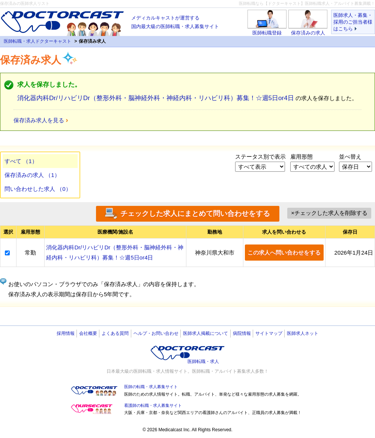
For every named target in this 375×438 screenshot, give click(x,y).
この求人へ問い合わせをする (284, 252)
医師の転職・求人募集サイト (151, 386)
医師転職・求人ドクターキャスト (37, 41)
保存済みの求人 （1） (32, 175)
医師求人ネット (302, 333)
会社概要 (88, 333)
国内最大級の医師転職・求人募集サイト (175, 21)
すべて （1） (21, 161)
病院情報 (242, 333)
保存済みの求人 (308, 33)
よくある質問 (115, 333)
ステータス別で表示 (260, 156)
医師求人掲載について (205, 333)
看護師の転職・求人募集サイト (153, 405)
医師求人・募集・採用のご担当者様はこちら (352, 22)
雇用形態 (301, 156)
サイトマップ (268, 333)
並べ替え (350, 156)
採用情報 (66, 333)
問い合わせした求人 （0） (37, 189)
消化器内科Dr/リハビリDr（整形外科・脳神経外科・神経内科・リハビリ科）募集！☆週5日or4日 (155, 98)
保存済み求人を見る (39, 120)
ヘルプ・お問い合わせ (156, 333)
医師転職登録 (267, 33)
